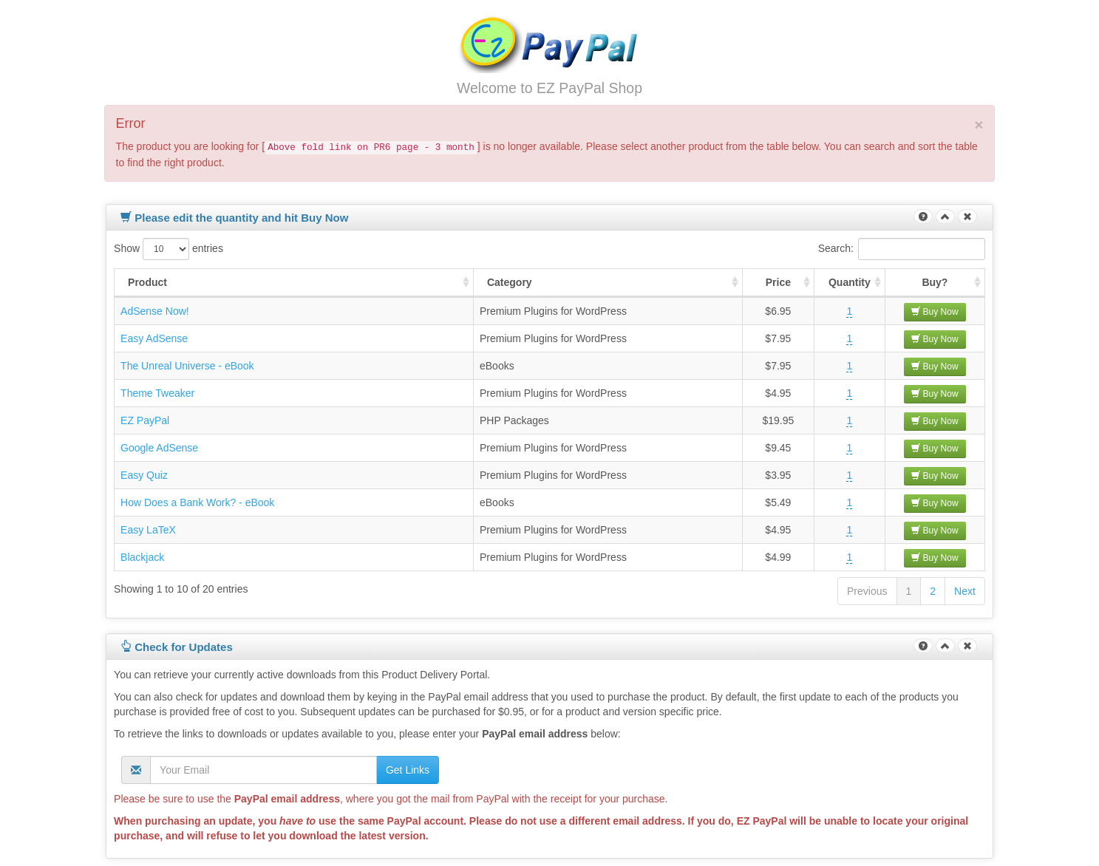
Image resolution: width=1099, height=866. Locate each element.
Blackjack (142, 557)
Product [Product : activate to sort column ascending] (147, 282)
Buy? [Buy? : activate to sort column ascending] (934, 282)
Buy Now (934, 312)
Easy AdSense (154, 338)
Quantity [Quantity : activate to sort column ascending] (849, 282)
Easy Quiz (144, 475)
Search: (901, 249)
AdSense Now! (154, 311)
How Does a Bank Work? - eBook (197, 502)
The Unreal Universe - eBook (187, 366)
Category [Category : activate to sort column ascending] (509, 282)
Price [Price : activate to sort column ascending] (778, 282)
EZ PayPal (144, 420)
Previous (867, 591)
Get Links (407, 770)
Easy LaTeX (148, 530)
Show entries (168, 249)
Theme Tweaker (157, 393)
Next (965, 591)
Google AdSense (159, 448)
